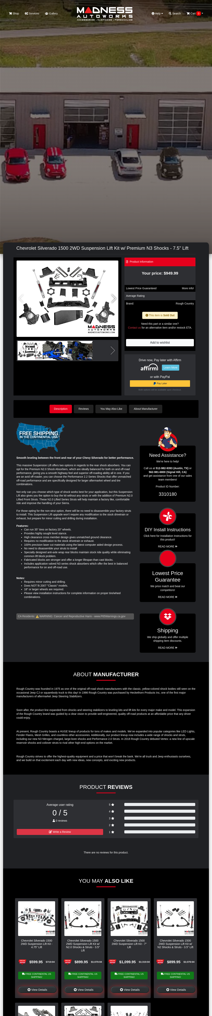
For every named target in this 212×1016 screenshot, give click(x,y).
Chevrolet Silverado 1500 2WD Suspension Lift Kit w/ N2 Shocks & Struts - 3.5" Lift (175, 944)
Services (32, 13)
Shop (14, 13)
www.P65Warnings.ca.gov (109, 616)
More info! (188, 288)
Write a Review (60, 831)
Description (60, 408)
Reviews (84, 408)
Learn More (171, 367)
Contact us (134, 327)
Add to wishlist (160, 342)
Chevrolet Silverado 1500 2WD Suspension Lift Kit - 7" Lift (129, 944)
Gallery (51, 13)
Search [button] (175, 13)
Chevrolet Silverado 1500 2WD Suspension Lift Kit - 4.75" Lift (36, 944)
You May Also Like (112, 408)
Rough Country (185, 303)
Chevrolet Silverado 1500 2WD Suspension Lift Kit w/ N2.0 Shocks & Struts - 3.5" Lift (83, 945)
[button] (113, 298)
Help (157, 13)
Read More (168, 596)
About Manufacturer (146, 408)
